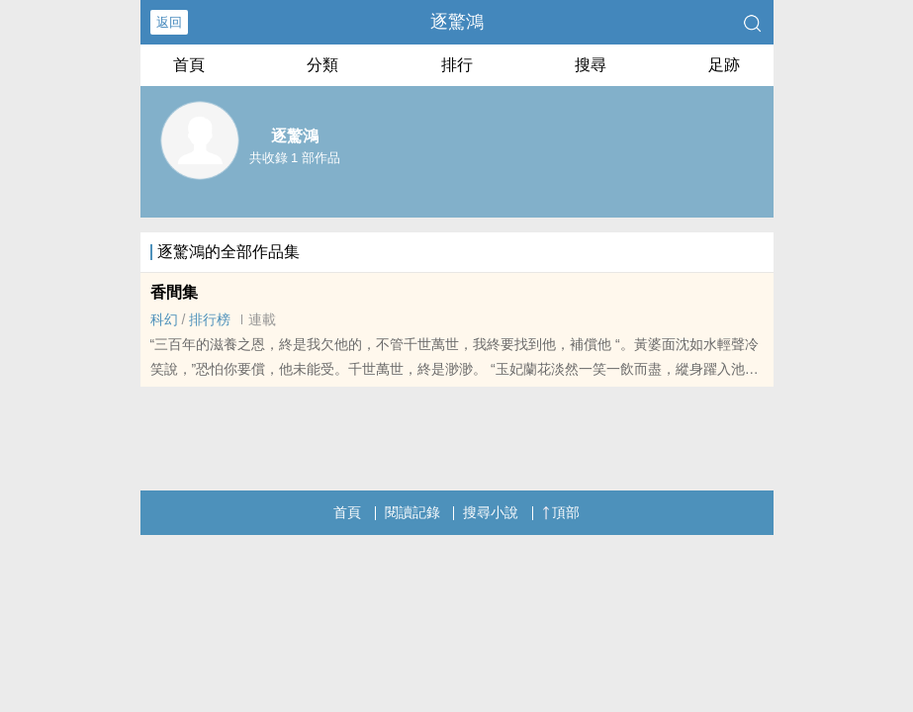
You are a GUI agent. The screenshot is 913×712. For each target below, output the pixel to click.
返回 (169, 22)
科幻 (164, 319)
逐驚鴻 (457, 22)
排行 (457, 64)
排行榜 (209, 319)
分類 (322, 64)
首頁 (189, 64)
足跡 (724, 64)
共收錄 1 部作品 (294, 157)
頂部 (561, 512)
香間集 (174, 292)
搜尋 (590, 64)
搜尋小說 (490, 512)
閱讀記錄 (412, 512)
